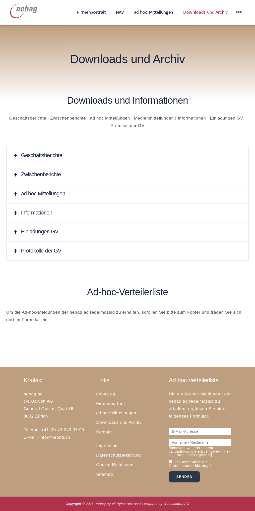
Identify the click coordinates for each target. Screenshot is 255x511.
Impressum (107, 445)
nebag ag (105, 394)
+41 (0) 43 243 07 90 (62, 429)
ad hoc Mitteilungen (153, 12)
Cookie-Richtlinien (114, 464)
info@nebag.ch (54, 437)
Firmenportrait (91, 12)
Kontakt (104, 432)
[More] (239, 12)
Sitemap (104, 474)
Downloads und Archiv (205, 12)
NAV (120, 12)
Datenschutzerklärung (118, 455)
